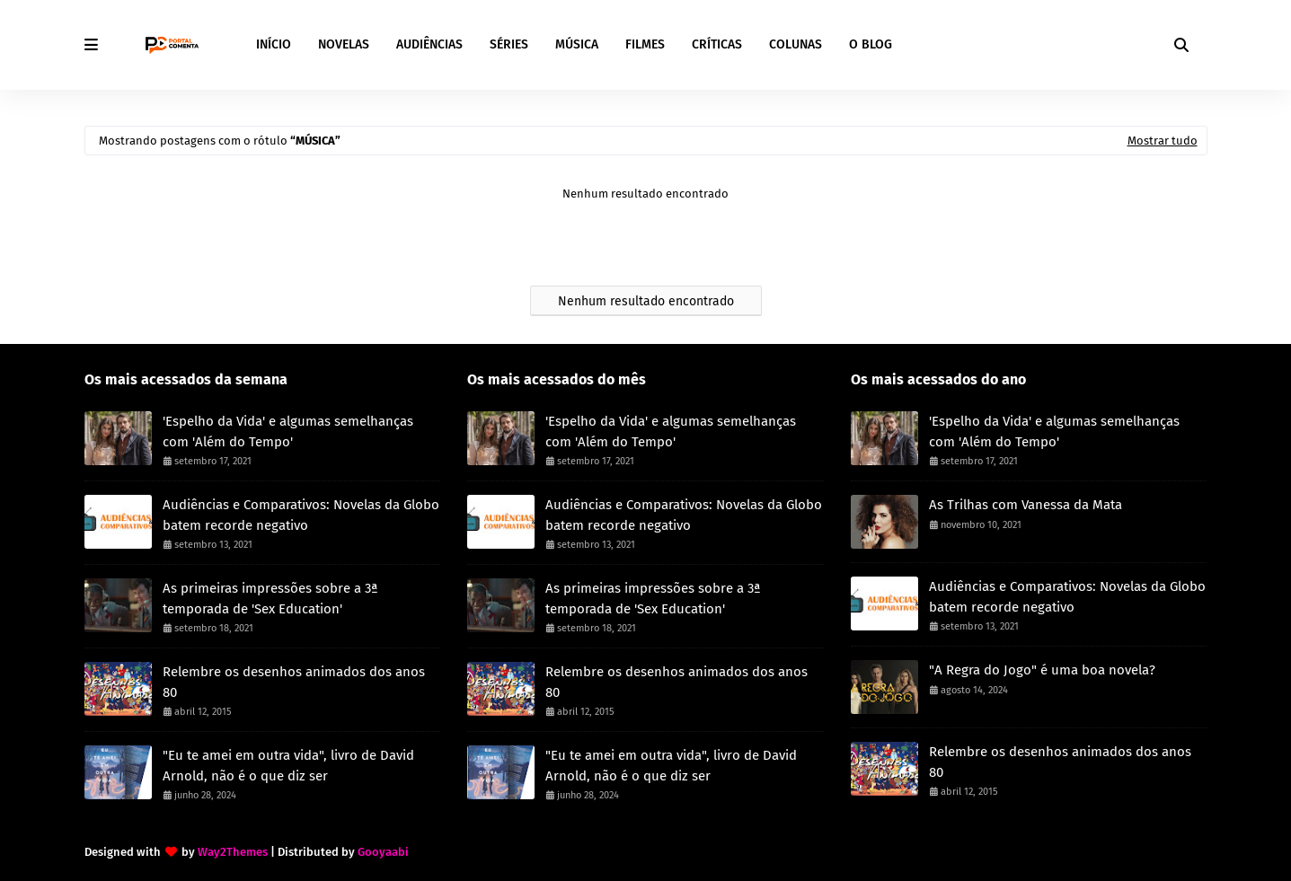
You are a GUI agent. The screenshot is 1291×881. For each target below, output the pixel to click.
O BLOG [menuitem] (870, 44)
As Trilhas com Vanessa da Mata (1025, 505)
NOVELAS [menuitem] (343, 44)
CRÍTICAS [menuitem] (717, 44)
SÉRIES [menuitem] (509, 44)
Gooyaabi (383, 852)
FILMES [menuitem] (645, 44)
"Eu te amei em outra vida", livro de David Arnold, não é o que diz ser (288, 765)
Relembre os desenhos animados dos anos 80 (294, 682)
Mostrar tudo (1162, 140)
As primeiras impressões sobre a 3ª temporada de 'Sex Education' (270, 598)
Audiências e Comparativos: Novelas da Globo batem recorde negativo (301, 515)
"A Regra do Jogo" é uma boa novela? (1042, 670)
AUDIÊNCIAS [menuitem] (429, 44)
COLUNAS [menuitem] (795, 44)
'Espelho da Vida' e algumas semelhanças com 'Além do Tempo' (288, 431)
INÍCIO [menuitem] (273, 44)
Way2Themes (233, 852)
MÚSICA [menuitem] (576, 44)
